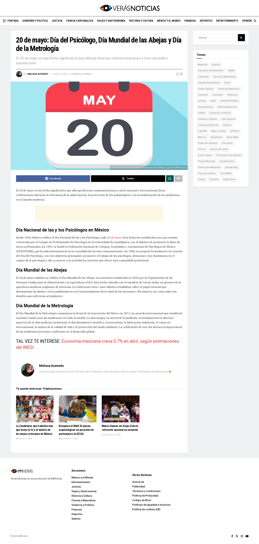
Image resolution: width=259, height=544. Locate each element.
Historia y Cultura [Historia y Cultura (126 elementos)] (207, 119)
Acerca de (138, 482)
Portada (12, 20)
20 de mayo (114, 237)
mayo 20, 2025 (60, 74)
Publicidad (138, 486)
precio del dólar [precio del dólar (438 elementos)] (219, 149)
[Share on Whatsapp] (170, 178)
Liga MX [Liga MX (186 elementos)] (202, 131)
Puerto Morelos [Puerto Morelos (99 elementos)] (206, 161)
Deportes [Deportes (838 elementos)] (232, 95)
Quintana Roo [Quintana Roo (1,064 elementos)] (227, 161)
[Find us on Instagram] (242, 536)
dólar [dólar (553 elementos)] (213, 101)
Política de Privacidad (145, 495)
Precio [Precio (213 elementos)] (202, 149)
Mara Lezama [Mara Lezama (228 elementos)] (218, 131)
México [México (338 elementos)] (202, 137)
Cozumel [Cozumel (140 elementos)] (203, 95)
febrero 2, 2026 (24, 438)
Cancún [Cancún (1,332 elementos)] (216, 64)
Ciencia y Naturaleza (79, 20)
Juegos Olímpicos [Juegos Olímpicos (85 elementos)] (208, 125)
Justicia (57, 20)
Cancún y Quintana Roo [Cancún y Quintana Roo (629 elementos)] (211, 70)
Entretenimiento (227, 20)
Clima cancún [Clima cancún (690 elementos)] (205, 89)
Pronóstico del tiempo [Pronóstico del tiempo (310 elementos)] (228, 155)
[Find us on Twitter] (236, 536)
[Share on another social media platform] (178, 178)
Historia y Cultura (141, 20)
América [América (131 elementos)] (202, 64)
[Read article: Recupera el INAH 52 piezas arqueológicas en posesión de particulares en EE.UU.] (77, 408)
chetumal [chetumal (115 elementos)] (203, 77)
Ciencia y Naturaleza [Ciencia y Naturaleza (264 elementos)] (224, 77)
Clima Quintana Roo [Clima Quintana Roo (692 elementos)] (228, 89)
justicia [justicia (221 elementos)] (227, 125)
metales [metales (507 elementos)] (234, 131)
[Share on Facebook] (53, 178)
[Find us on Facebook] (232, 536)
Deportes (206, 20)
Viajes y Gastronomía (111, 20)
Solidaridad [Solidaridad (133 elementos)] (231, 167)
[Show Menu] (4, 21)
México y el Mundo (168, 20)
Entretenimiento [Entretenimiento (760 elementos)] (229, 101)
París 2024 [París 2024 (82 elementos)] (232, 137)
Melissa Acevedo (37, 74)
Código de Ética (141, 500)
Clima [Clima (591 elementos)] (227, 83)
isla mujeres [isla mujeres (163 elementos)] (228, 119)
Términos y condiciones (146, 491)
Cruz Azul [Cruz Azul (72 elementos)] (218, 95)
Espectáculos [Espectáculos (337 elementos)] (205, 107)
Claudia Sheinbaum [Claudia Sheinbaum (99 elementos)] (209, 83)
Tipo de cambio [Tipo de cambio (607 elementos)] (207, 173)
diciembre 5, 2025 (111, 435)
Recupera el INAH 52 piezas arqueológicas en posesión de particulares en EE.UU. (76, 430)
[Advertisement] (99, 213)
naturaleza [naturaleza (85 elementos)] (216, 137)
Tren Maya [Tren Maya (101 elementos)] (226, 173)
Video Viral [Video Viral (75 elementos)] (229, 179)
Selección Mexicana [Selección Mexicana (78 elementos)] (209, 167)
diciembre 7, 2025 (68, 438)
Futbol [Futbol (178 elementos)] (201, 113)
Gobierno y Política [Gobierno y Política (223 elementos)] (220, 113)
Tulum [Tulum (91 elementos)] (201, 179)
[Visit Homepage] (129, 8)
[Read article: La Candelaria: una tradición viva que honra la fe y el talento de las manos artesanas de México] (35, 408)
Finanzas (190, 20)
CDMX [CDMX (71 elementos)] (231, 70)
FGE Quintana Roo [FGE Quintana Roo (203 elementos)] (227, 107)
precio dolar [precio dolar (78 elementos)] (205, 155)
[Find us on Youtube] (247, 536)
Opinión (247, 20)
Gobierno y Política (35, 20)
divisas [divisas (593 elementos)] (202, 101)
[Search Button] (255, 20)
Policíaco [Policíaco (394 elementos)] (227, 143)
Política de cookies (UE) (146, 509)
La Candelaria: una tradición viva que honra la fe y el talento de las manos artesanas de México (34, 430)
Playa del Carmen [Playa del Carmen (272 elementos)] (207, 143)
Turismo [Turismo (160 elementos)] (214, 179)
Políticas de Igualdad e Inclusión (151, 504)
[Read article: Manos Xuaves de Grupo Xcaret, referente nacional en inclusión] (120, 408)
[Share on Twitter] (128, 178)
